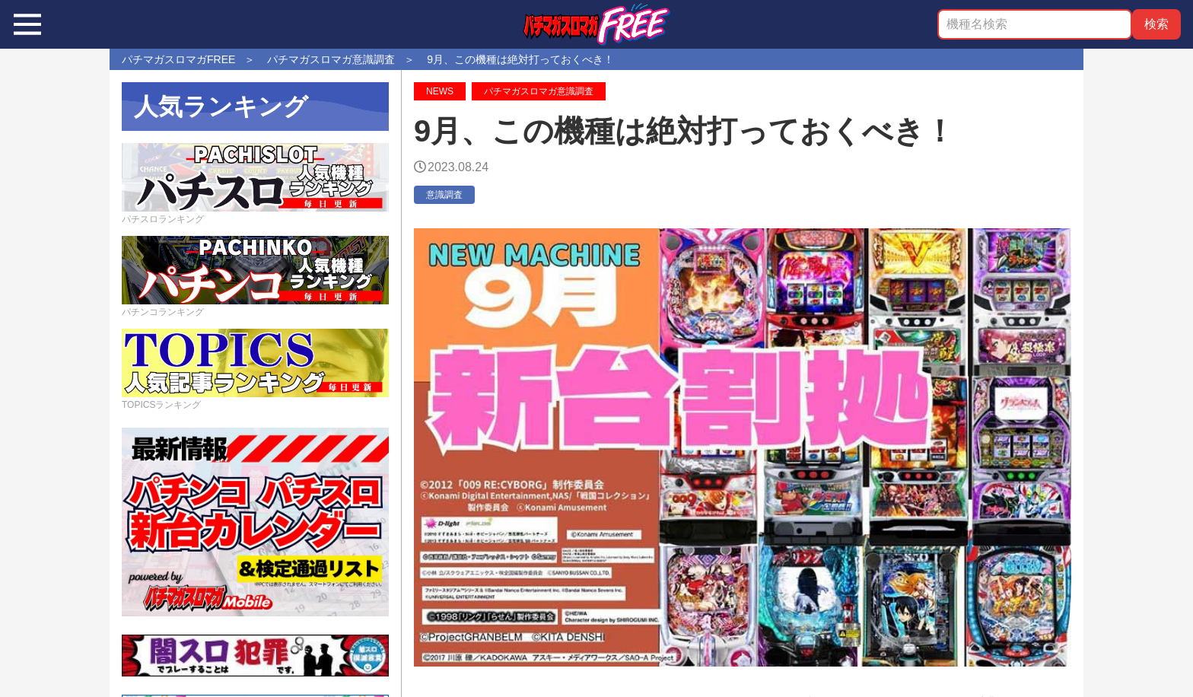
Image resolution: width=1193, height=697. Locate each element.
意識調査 (444, 194)
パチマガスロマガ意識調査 (538, 91)
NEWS (439, 91)
